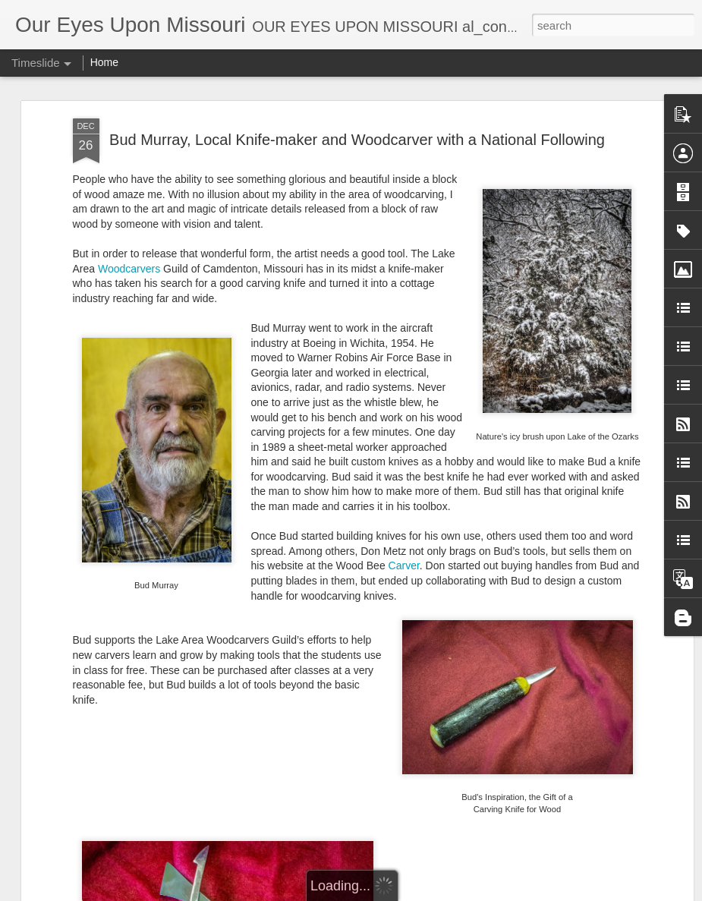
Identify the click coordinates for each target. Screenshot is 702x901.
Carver (404, 564)
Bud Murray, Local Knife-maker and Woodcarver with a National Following (357, 138)
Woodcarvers (129, 267)
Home (104, 62)
